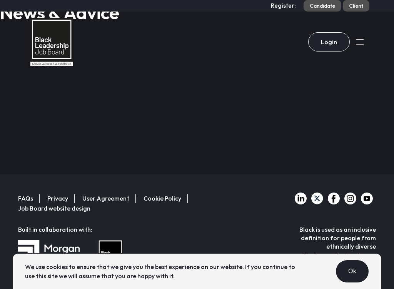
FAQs (25, 198)
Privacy (57, 198)
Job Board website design (54, 208)
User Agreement (105, 198)
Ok (352, 271)
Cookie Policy (162, 198)
